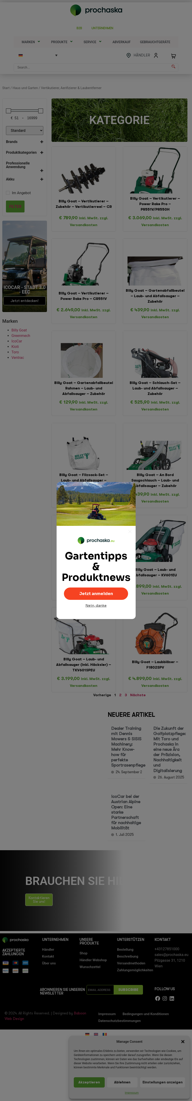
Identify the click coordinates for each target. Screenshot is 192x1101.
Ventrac (17, 357)
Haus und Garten (25, 88)
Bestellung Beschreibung (127, 952)
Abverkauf (121, 42)
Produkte (62, 42)
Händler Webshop (93, 960)
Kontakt (48, 956)
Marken (32, 42)
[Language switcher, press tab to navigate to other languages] (38, 55)
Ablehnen (122, 1082)
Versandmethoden (131, 963)
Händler (48, 949)
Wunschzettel (90, 967)
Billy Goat (19, 330)
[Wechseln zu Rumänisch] (104, 1034)
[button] (183, 1041)
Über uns (49, 963)
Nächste (138, 695)
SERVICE (93, 42)
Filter (15, 206)
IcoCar (16, 341)
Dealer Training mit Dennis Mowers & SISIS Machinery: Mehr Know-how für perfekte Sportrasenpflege (128, 747)
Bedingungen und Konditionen (146, 1014)
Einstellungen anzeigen (163, 1082)
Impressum (132, 1092)
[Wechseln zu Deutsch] (87, 1034)
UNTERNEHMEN (103, 28)
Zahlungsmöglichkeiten (133, 970)
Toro (15, 352)
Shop (83, 953)
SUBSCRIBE (128, 990)
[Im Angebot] (8, 193)
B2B (79, 28)
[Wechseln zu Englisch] (96, 1034)
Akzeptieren (89, 1082)
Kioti (15, 346)
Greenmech (20, 335)
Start (6, 88)
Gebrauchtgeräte (155, 42)
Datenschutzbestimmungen (119, 1021)
